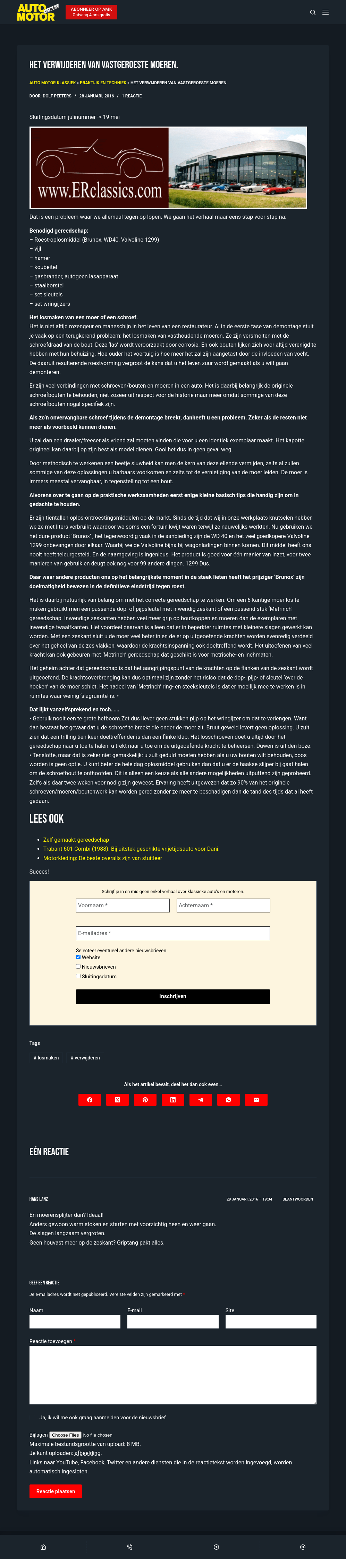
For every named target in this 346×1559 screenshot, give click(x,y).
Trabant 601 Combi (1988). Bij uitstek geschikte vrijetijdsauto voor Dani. (131, 849)
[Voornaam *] (123, 905)
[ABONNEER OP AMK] (91, 12)
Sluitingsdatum (96, 976)
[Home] (43, 1547)
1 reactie (132, 96)
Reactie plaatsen (55, 1491)
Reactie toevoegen (52, 1341)
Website (88, 957)
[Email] (303, 1547)
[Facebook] (89, 1100)
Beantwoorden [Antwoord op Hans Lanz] (297, 1199)
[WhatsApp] (228, 1100)
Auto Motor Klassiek (52, 82)
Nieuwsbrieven (96, 967)
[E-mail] (256, 1100)
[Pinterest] (145, 1100)
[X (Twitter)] (117, 1100)
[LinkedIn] (173, 1100)
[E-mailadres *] (173, 933)
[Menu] (325, 12)
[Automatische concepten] (168, 167)
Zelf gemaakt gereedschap (76, 840)
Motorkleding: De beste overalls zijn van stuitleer (102, 858)
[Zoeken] (312, 12)
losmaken (46, 1057)
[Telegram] (200, 1100)
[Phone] (130, 1547)
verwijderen (85, 1057)
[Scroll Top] (216, 1547)
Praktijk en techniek (103, 82)
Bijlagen (39, 1435)
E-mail (134, 1310)
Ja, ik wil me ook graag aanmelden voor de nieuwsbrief (97, 1417)
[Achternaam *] (223, 905)
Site (230, 1310)
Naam (36, 1310)
